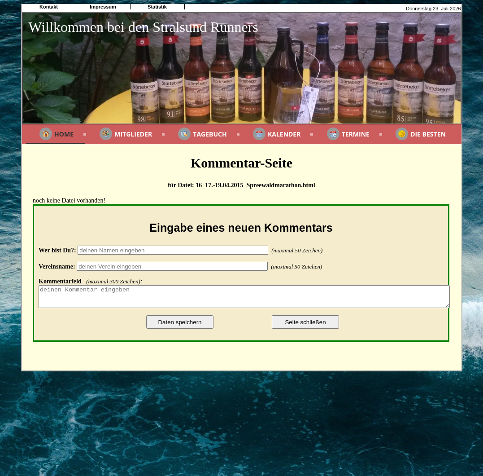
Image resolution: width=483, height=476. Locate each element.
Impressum (103, 6)
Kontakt (48, 6)
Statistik (157, 6)
